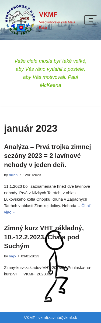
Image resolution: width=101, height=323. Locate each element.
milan (13, 175)
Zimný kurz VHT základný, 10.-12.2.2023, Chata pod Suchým (44, 237)
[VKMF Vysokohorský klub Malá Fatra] (40, 20)
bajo (12, 256)
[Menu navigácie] (90, 19)
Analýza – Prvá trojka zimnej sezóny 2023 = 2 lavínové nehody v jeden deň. (47, 155)
